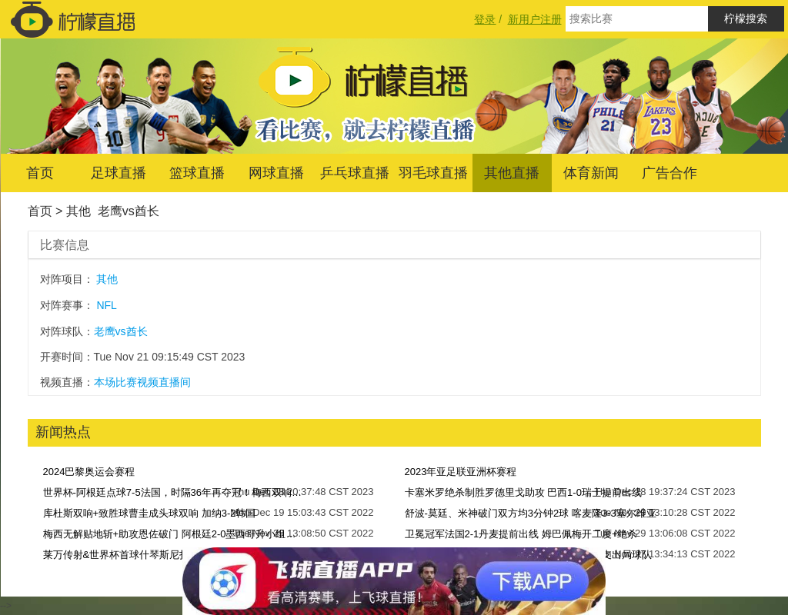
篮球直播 (197, 173)
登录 (485, 19)
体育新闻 (591, 173)
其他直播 (511, 173)
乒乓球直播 (354, 173)
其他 (78, 211)
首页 (40, 173)
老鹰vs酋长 (128, 211)
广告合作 (669, 173)
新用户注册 (535, 19)
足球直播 (118, 173)
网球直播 (276, 173)
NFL (106, 305)
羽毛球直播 (433, 173)
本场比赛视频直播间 (142, 382)
